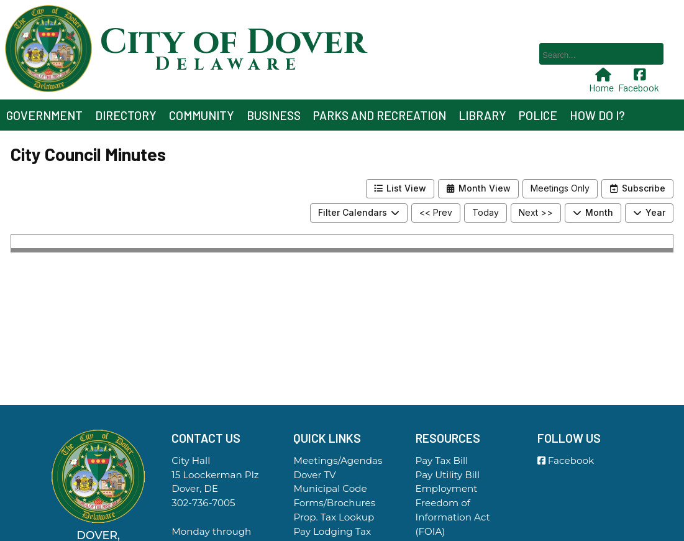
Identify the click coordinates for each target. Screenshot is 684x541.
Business (274, 115)
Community (201, 115)
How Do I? (597, 115)
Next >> (536, 212)
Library (482, 115)
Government (44, 115)
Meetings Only (560, 188)
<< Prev (435, 212)
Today (485, 212)
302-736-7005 (203, 503)
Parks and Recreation (379, 115)
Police (538, 115)
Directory (126, 115)
